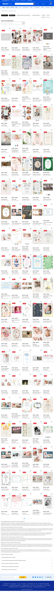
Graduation (12, 7)
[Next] (31, 518)
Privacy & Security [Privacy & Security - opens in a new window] (40, 585)
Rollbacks (3, 7)
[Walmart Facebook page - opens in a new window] (33, 577)
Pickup (16, 7)
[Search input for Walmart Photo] (24, 4)
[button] (6, 28)
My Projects (18, 0)
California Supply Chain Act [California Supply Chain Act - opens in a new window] (13, 586)
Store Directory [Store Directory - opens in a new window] (13, 583)
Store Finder (13, 0)
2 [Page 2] (26, 518)
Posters (31, 7)
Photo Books (47, 7)
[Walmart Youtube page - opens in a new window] (40, 577)
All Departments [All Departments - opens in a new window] (6, 583)
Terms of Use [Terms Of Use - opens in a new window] (33, 585)
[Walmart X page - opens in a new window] (35, 577)
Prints (20, 7)
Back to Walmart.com (5, 0)
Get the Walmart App (26, 585)
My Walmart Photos (23, 0)
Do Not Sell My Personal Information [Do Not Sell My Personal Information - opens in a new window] (26, 586)
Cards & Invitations (4, 10)
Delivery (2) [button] (12, 15)
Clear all (48, 15)
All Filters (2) (4, 15)
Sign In (50, 0)
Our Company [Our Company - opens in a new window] (23, 583)
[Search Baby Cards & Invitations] (11, 23)
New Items (7, 7)
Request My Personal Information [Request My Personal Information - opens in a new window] (39, 586)
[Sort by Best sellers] (49, 17)
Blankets (42, 7)
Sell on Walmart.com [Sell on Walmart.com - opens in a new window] (31, 583)
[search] (23, 23)
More (52, 7)
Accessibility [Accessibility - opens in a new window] (11, 585)
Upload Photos (29, 0)
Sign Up (22, 577)
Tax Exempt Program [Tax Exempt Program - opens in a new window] (17, 585)
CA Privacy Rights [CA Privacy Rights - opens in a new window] (47, 585)
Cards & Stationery (25, 7)
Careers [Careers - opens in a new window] (18, 583)
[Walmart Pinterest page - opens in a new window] (37, 577)
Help (38, 3)
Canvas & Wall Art (36, 7)
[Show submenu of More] (53, 7)
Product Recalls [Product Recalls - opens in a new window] (5, 585)
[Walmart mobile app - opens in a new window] (48, 577)
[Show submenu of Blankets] (44, 7)
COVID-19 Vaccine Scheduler (44, 583)
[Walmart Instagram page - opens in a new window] (42, 577)
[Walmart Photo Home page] (7, 4)
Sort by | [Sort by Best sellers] (43, 17)
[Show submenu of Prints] (21, 7)
